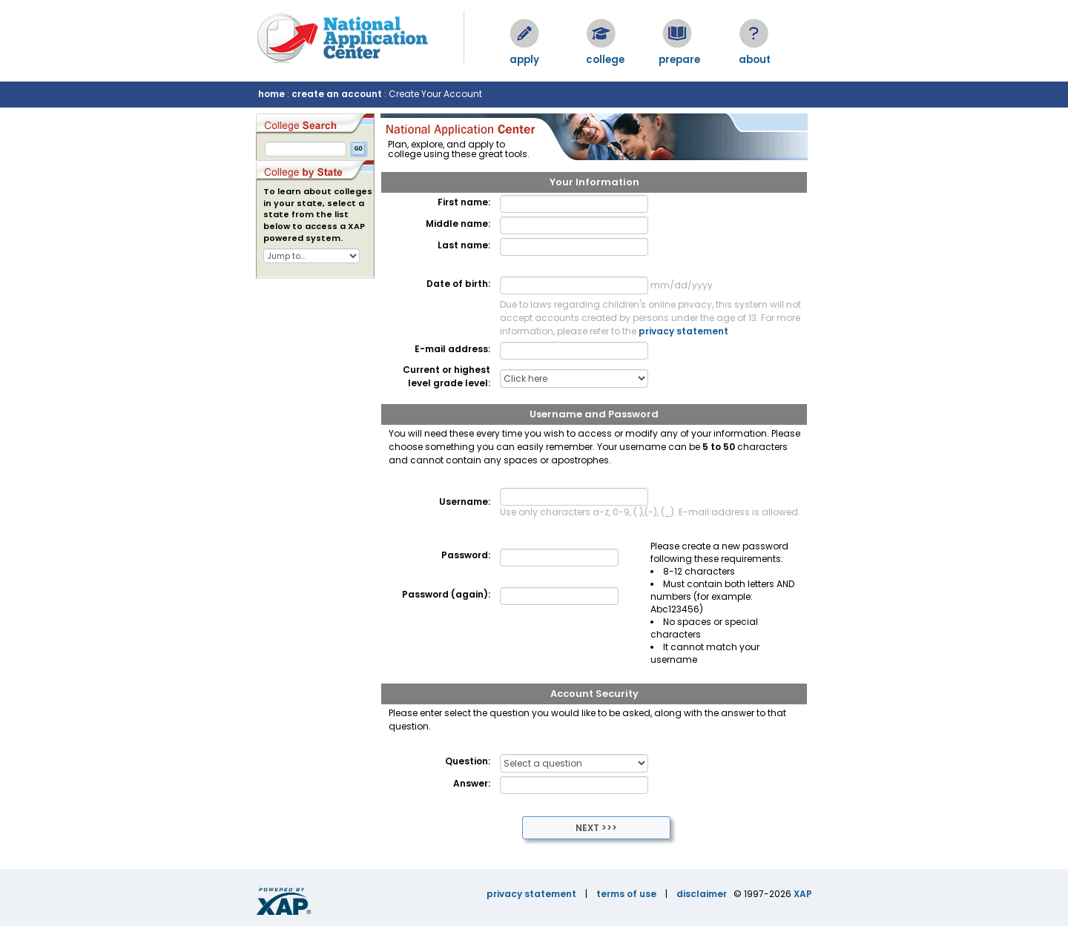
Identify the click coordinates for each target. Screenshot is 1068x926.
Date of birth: (458, 283)
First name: (464, 202)
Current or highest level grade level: (446, 376)
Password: (465, 555)
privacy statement (683, 331)
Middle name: (458, 223)
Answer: (471, 783)
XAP (803, 893)
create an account (336, 93)
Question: (467, 761)
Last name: (464, 245)
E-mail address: (452, 349)
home (271, 93)
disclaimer (701, 893)
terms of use (626, 893)
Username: (464, 501)
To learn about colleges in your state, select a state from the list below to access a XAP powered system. (317, 215)
